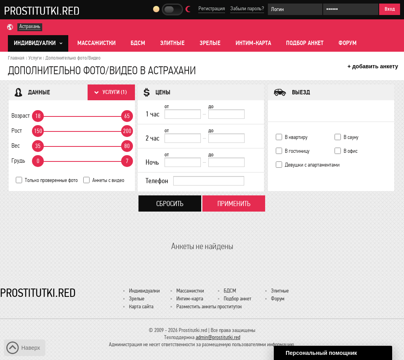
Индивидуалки (144, 290)
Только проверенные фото (51, 180)
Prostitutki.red (42, 10)
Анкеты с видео (108, 180)
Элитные (172, 43)
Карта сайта (141, 306)
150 (38, 131)
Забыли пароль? (247, 8)
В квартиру (296, 137)
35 (38, 146)
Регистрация (211, 8)
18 (38, 116)
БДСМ (138, 43)
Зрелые (210, 43)
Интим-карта (253, 43)
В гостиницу (297, 151)
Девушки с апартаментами (312, 164)
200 (127, 131)
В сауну (351, 137)
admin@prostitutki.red (218, 337)
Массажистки (96, 43)
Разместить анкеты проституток (209, 306)
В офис (350, 151)
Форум (348, 43)
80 (127, 146)
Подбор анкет (305, 43)
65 (127, 116)
